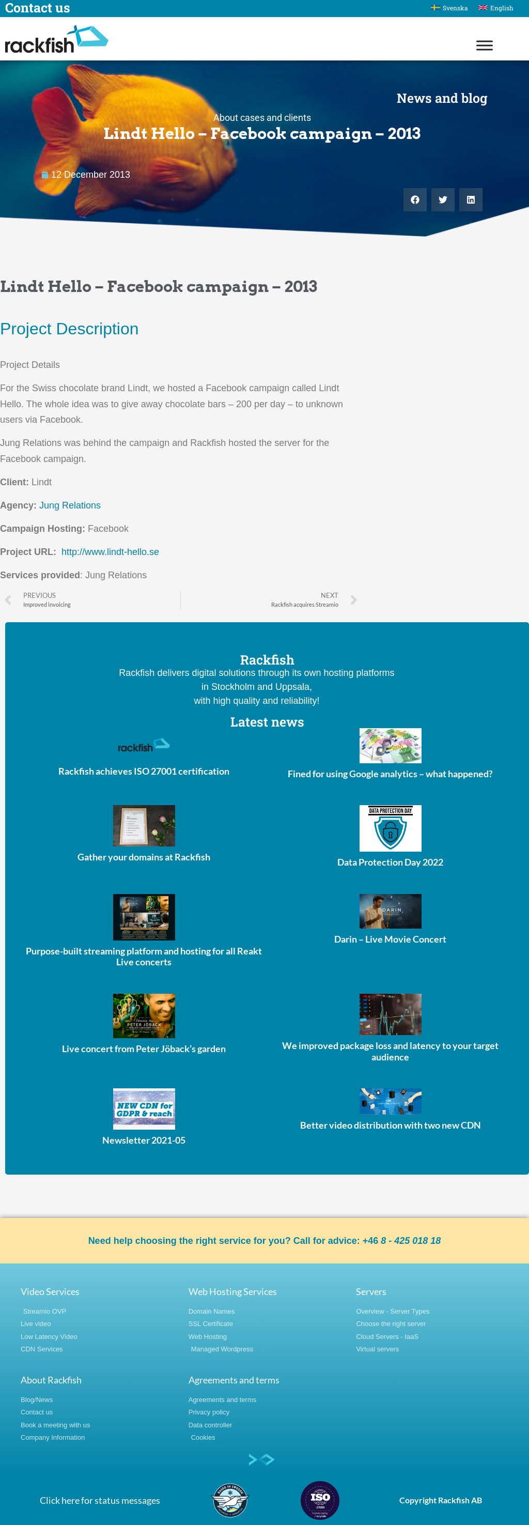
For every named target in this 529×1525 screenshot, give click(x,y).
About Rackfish (51, 1379)
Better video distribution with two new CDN (390, 1125)
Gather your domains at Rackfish (143, 856)
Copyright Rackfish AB (440, 1500)
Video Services (50, 1291)
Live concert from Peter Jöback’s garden (144, 1048)
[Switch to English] (496, 7)
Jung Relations (70, 505)
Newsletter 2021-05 (143, 1140)
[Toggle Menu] (484, 45)
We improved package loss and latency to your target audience (390, 1051)
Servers (371, 1291)
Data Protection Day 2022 (390, 862)
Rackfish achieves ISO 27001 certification (143, 771)
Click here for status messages (100, 1500)
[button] (415, 199)
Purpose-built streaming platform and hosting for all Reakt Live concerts (144, 956)
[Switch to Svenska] (449, 7)
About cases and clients (262, 117)
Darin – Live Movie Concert (390, 939)
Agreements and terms (234, 1379)
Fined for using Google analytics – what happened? (390, 773)
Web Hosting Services (233, 1291)
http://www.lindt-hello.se (110, 552)
